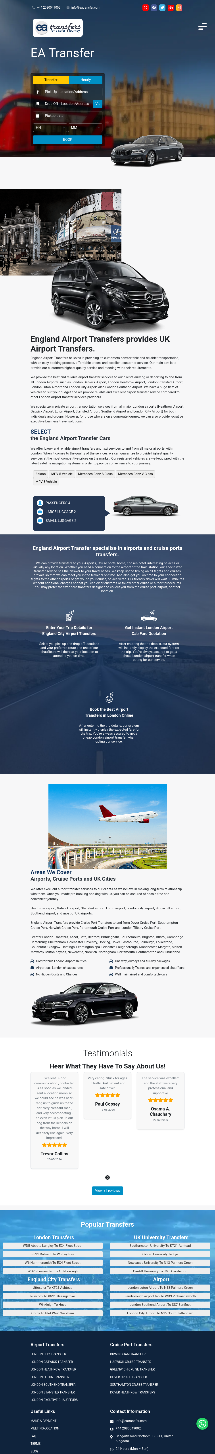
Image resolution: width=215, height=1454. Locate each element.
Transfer (51, 80)
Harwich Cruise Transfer (130, 1362)
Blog (34, 1451)
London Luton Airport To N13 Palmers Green (160, 1288)
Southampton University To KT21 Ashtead (160, 1246)
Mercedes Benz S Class (95, 474)
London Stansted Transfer (53, 1392)
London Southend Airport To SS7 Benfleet (160, 1305)
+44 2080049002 (46, 8)
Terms (35, 1443)
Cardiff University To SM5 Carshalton (160, 1271)
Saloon (41, 474)
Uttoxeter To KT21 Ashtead (52, 1288)
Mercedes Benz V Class (135, 474)
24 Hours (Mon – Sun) (132, 1449)
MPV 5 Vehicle (62, 474)
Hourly (86, 80)
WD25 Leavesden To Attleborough (53, 1271)
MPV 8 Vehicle (46, 482)
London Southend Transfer (53, 1384)
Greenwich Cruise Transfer (132, 1369)
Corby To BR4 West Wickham (52, 1313)
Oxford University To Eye (160, 1254)
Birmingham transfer (128, 1354)
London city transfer (48, 1354)
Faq (33, 1436)
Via (97, 104)
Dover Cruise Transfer (128, 1377)
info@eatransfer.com (83, 8)
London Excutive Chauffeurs (54, 1400)
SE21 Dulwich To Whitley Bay (52, 1254)
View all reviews (107, 1190)
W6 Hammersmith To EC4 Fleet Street (53, 1263)
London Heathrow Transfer (53, 1369)
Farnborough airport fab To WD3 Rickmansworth (160, 1296)
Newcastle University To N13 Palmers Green (160, 1263)
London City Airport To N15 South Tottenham (160, 1313)
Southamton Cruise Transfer (134, 1384)
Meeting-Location (45, 1428)
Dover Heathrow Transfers (132, 1392)
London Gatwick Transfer (52, 1362)
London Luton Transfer (50, 1377)
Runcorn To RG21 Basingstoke (52, 1296)
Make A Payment (43, 1421)
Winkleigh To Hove (52, 1305)
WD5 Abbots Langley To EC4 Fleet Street (53, 1246)
